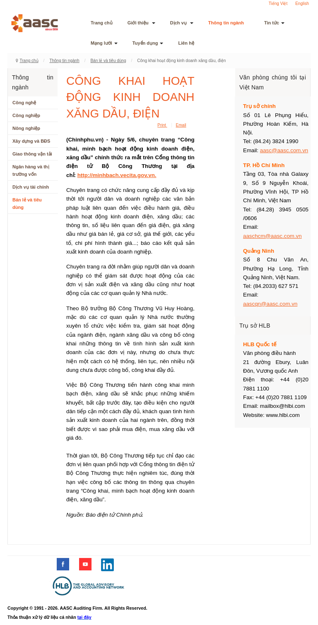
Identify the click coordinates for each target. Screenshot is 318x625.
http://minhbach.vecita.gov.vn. (117, 175)
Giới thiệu (141, 22)
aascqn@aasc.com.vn (270, 304)
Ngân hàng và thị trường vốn (30, 170)
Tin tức (274, 22)
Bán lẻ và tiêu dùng (108, 60)
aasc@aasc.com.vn (284, 150)
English (302, 3)
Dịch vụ (181, 22)
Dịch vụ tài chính (30, 186)
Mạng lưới (104, 43)
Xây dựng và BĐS (31, 141)
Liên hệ (186, 43)
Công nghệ (24, 102)
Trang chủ (102, 22)
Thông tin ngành (228, 22)
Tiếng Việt (278, 3)
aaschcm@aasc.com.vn (272, 236)
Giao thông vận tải (32, 153)
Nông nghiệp (26, 128)
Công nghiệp (26, 115)
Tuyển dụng (148, 43)
